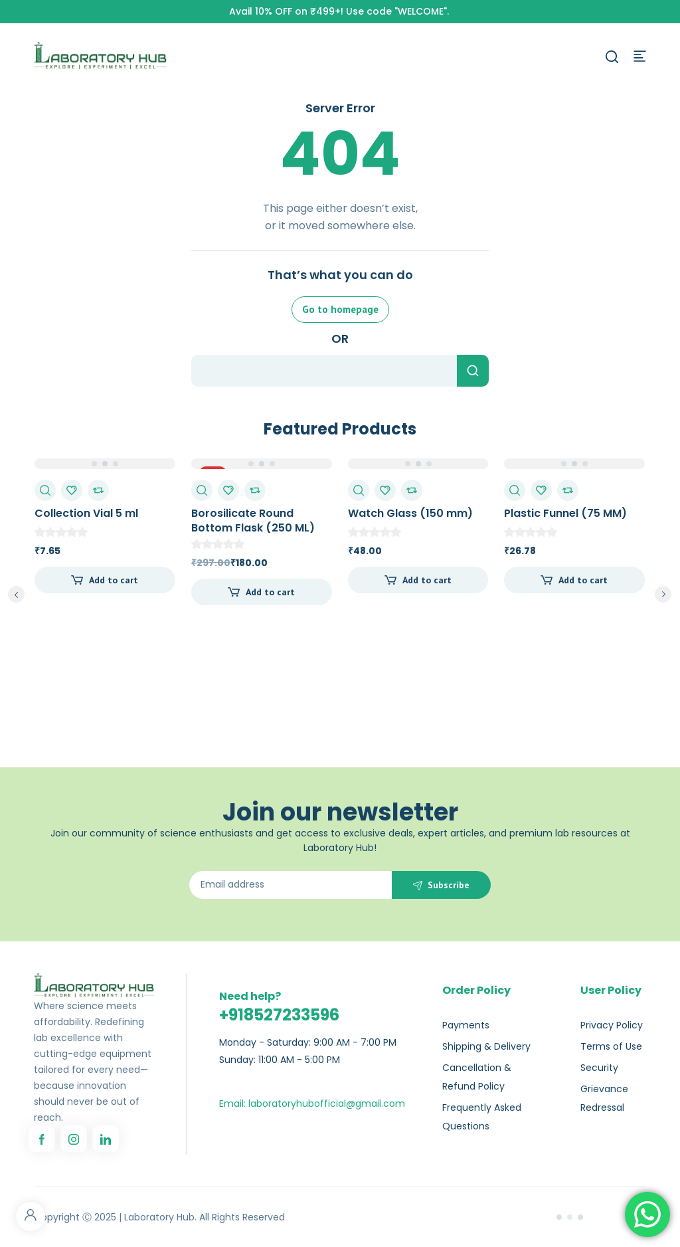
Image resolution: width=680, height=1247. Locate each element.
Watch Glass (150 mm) (410, 513)
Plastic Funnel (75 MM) (565, 513)
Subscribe (448, 885)
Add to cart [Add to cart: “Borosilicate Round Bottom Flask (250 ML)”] (270, 592)
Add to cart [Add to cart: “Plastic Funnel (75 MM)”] (583, 580)
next (663, 594)
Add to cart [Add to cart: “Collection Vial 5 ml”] (113, 580)
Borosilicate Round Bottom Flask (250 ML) (253, 520)
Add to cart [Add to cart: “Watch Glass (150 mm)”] (427, 580)
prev (16, 594)
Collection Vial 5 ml (86, 513)
